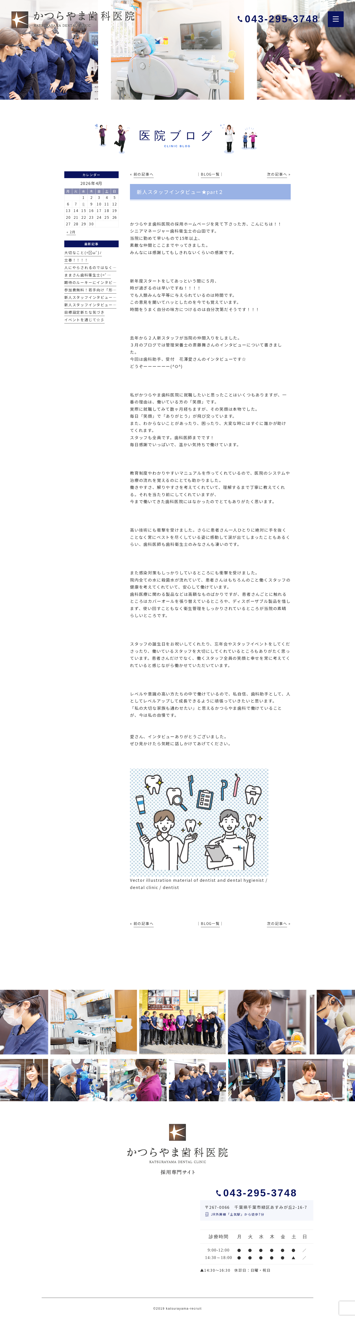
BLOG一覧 (210, 174)
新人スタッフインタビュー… (90, 297)
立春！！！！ (76, 260)
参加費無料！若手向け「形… (90, 289)
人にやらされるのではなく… (90, 267)
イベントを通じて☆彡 (84, 319)
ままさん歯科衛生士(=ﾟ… (87, 275)
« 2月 (71, 231)
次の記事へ (277, 174)
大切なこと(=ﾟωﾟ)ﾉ (83, 252)
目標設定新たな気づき (84, 312)
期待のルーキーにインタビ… (90, 282)
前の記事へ (144, 174)
